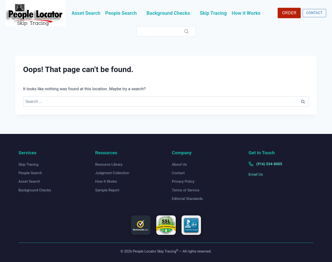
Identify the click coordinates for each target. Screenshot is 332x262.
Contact (178, 173)
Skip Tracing (213, 13)
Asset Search (86, 13)
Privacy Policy (183, 181)
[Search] (166, 31)
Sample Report (107, 190)
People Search (121, 13)
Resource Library (109, 164)
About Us (179, 164)
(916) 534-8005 (269, 164)
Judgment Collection (112, 173)
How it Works (246, 13)
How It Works (106, 181)
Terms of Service (185, 190)
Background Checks (168, 13)
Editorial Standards (187, 198)
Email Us (256, 174)
